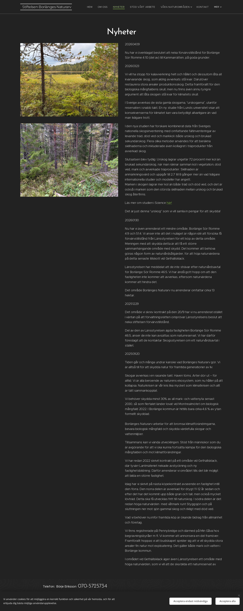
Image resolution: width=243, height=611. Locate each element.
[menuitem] (96, 7)
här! (169, 203)
